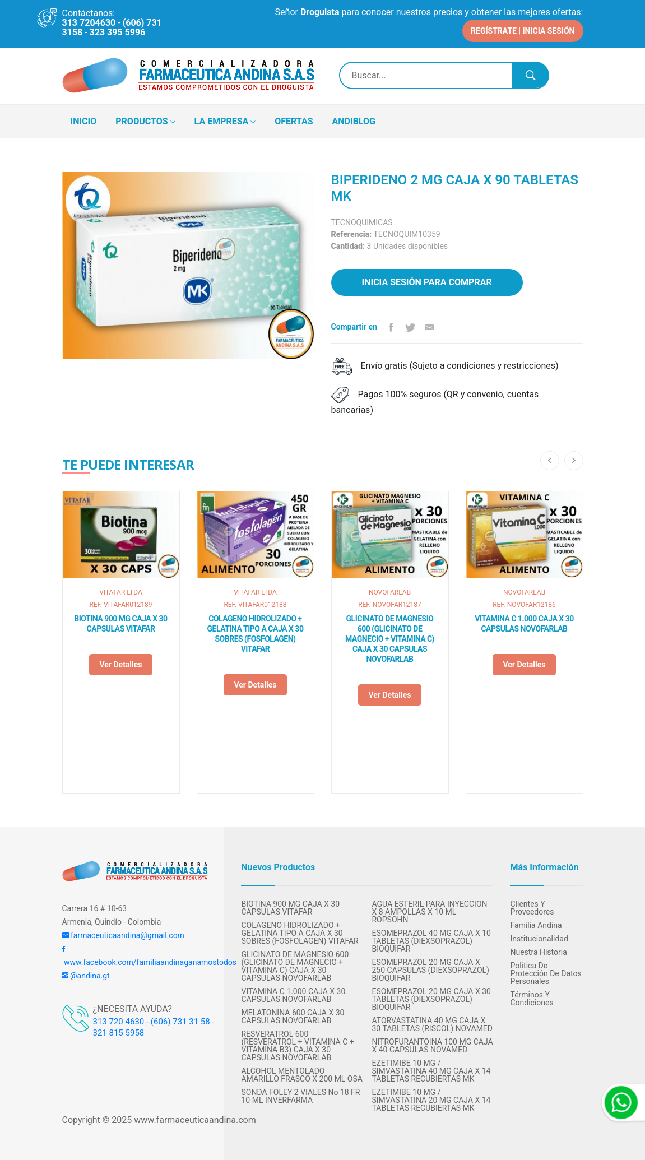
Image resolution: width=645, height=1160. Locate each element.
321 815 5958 (119, 1032)
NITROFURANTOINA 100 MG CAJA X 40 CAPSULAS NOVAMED (432, 1045)
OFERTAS (294, 120)
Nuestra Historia (538, 951)
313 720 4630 (119, 1021)
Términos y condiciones (531, 998)
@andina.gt (86, 975)
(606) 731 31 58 (180, 1021)
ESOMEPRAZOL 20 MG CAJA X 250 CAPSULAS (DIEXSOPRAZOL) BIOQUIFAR (430, 969)
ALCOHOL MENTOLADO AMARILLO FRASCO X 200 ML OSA (301, 1074)
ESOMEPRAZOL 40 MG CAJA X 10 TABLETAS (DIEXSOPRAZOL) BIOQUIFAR (431, 940)
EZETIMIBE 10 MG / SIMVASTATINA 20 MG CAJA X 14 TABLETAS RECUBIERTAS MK (431, 1099)
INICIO (84, 120)
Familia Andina (536, 925)
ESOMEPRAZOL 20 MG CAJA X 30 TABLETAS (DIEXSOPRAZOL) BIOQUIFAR (431, 998)
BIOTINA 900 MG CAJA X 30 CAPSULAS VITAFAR (120, 623)
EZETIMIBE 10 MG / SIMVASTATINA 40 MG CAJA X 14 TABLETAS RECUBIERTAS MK (431, 1070)
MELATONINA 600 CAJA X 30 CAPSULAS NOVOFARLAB (292, 1016)
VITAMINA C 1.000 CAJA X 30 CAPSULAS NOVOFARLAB (524, 623)
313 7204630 (89, 22)
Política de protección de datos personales (545, 973)
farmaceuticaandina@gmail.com (123, 934)
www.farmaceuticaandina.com (194, 1119)
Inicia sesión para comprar (427, 281)
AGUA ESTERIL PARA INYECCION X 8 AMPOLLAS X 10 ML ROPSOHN (429, 911)
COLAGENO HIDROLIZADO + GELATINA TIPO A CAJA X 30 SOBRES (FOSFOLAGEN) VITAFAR (255, 633)
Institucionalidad (539, 938)
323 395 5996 (118, 32)
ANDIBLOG (353, 120)
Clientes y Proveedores (532, 907)
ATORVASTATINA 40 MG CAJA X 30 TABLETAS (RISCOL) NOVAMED (432, 1024)
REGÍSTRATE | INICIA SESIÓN (522, 30)
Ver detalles (120, 664)
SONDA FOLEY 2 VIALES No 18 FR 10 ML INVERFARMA (300, 1095)
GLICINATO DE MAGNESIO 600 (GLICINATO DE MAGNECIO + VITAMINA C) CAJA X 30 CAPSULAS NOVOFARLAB (389, 638)
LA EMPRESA (225, 121)
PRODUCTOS (145, 121)
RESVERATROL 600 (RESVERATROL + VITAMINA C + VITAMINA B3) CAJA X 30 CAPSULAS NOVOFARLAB (297, 1045)
